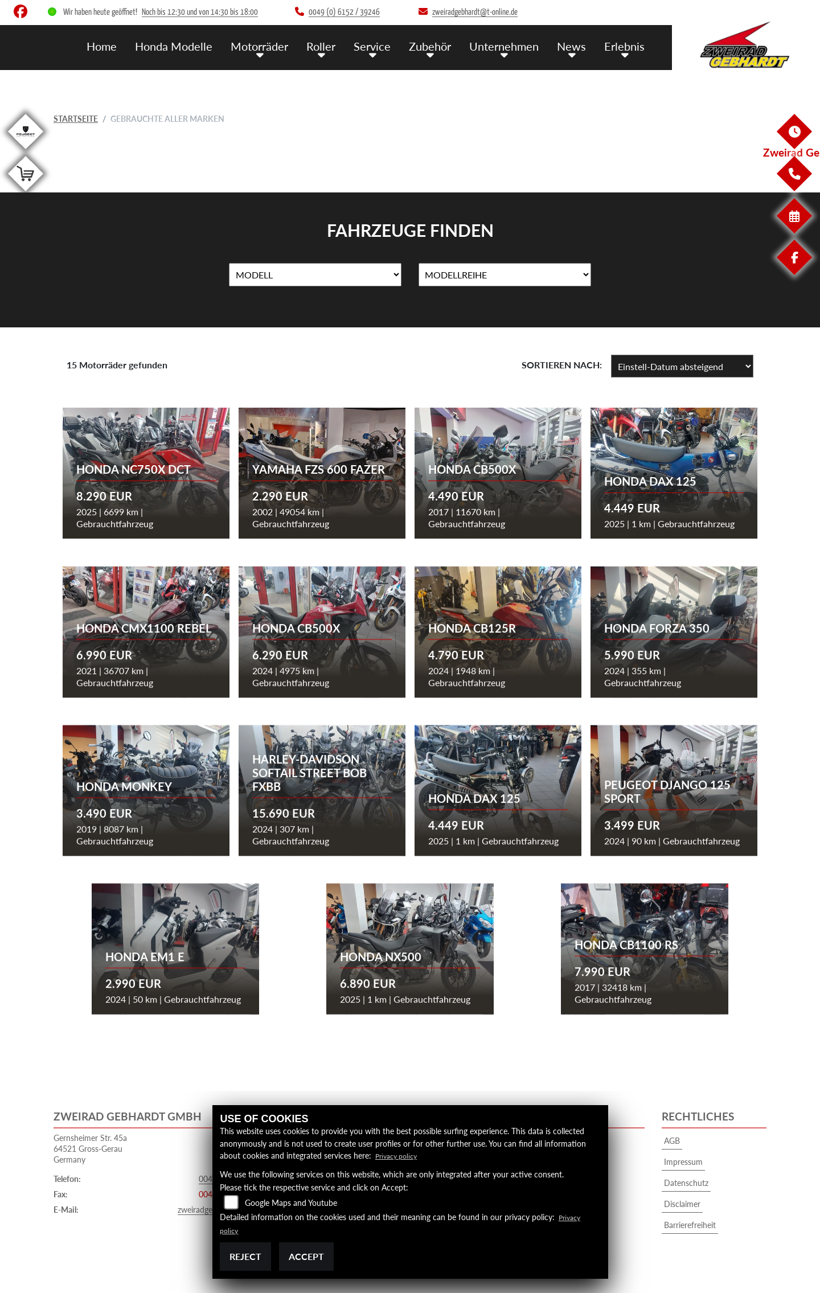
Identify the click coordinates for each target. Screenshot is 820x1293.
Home (119, 45)
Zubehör (436, 45)
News (574, 45)
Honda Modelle (189, 45)
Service (380, 45)
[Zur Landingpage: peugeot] (25, 151)
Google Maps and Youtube (291, 1203)
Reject (245, 1256)
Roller (331, 45)
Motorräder (272, 45)
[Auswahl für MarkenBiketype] (505, 275)
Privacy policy (399, 1155)
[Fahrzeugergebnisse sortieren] (682, 366)
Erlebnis (625, 45)
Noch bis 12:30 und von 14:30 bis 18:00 (200, 12)
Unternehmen (509, 45)
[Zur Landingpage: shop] (25, 193)
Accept (306, 1256)
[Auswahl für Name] (315, 275)
